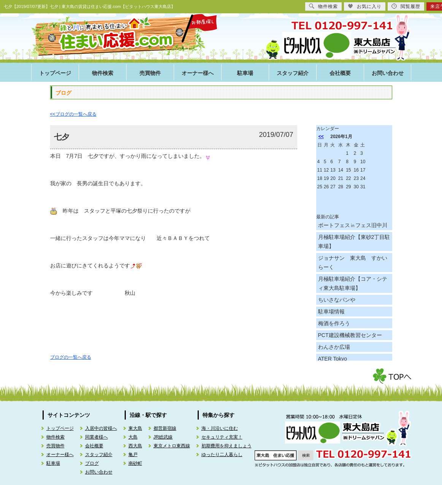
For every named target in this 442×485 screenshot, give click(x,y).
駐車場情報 (331, 311)
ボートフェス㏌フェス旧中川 (352, 225)
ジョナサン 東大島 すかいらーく (352, 262)
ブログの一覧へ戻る (70, 357)
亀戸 (133, 454)
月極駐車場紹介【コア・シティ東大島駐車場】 (352, 283)
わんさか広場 (334, 347)
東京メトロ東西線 (172, 445)
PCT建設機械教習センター (350, 335)
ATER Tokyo (332, 359)
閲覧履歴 (405, 6)
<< (321, 136)
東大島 (135, 428)
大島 (133, 437)
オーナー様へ (198, 73)
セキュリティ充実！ (221, 437)
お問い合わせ (388, 73)
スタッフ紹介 (293, 73)
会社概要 (340, 73)
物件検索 (102, 73)
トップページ (55, 73)
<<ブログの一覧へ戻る (73, 114)
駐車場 (245, 73)
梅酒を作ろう (334, 323)
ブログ (92, 463)
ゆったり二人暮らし (221, 454)
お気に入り (365, 6)
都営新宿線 (165, 428)
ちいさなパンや (336, 300)
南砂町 (135, 463)
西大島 (135, 445)
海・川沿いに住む (219, 428)
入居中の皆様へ (101, 428)
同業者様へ (96, 437)
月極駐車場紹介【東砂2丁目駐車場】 (354, 241)
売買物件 (150, 73)
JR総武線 (163, 437)
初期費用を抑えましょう (226, 445)
